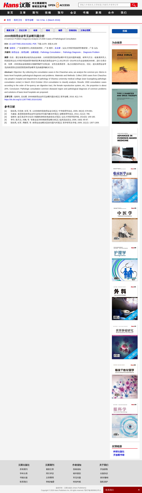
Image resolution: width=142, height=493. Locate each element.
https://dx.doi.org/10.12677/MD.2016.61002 (23, 99)
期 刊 (35, 12)
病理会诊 (15, 52)
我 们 (123, 12)
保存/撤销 (104, 477)
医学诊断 (29, 20)
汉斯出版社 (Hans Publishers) (75, 488)
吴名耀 (57, 48)
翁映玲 (12, 48)
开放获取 (104, 469)
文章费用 (50, 477)
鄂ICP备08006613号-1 (92, 490)
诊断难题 (35, 52)
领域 (48, 30)
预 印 (60, 12)
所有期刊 (24, 469)
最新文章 (10, 30)
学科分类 (24, 473)
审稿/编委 (50, 482)
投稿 (125, 31)
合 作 (111, 12)
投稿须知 (73, 30)
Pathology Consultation (51, 52)
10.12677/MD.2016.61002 (20, 44)
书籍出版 (24, 477)
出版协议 (104, 473)
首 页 (10, 12)
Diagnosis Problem (91, 52)
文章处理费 (85, 30)
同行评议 (50, 473)
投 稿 (48, 12)
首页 (9, 20)
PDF (34, 44)
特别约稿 (77, 482)
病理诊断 (25, 52)
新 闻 (98, 12)
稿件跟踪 (77, 473)
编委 (60, 30)
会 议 (73, 12)
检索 (35, 30)
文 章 (23, 12)
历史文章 (23, 30)
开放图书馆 (118, 455)
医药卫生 (18, 20)
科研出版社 (118, 451)
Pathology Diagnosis (72, 52)
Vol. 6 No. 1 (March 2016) (48, 20)
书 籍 (86, 12)
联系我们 (24, 482)
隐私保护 (104, 482)
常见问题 (77, 477)
